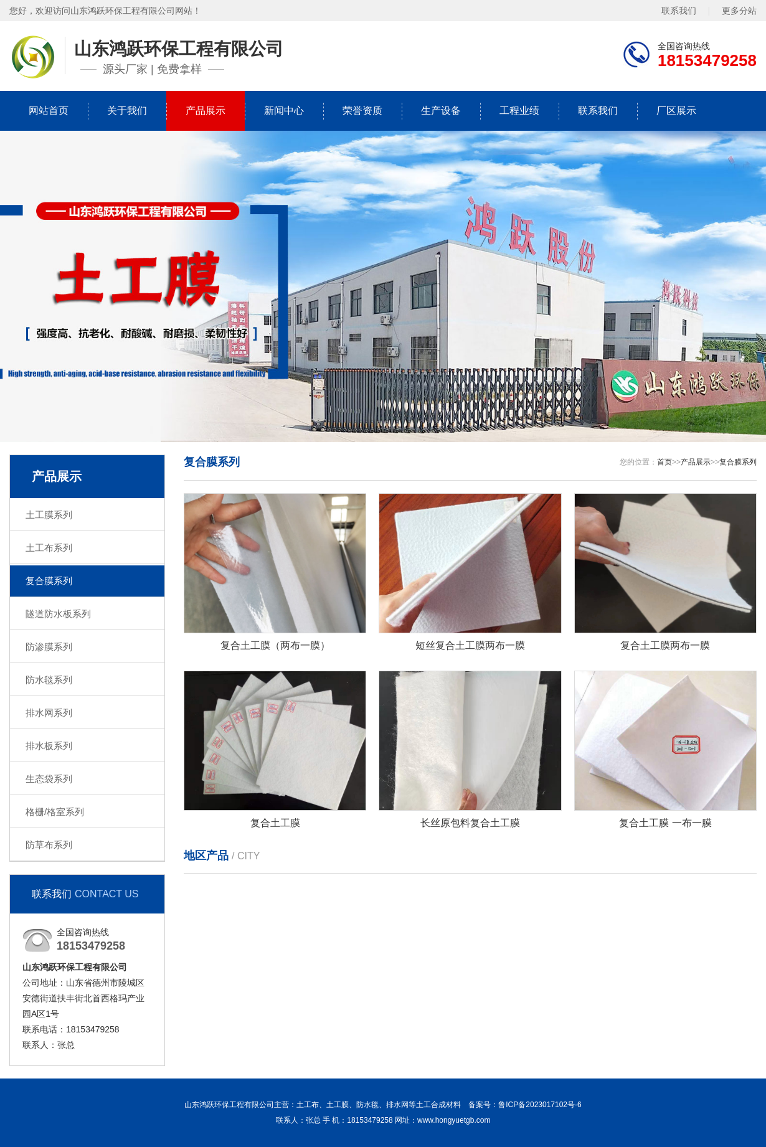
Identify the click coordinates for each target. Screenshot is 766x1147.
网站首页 (49, 110)
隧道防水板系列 (58, 613)
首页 (664, 462)
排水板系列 (49, 745)
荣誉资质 (362, 110)
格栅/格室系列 (55, 811)
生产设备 (441, 110)
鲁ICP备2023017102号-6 (539, 1104)
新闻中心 (284, 110)
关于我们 (127, 110)
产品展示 (205, 110)
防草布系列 (49, 844)
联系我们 (678, 11)
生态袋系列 (49, 778)
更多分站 (739, 11)
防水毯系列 (49, 679)
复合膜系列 (49, 580)
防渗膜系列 (49, 646)
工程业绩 (519, 110)
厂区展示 (676, 110)
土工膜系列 (49, 514)
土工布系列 (49, 547)
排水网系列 (49, 712)
